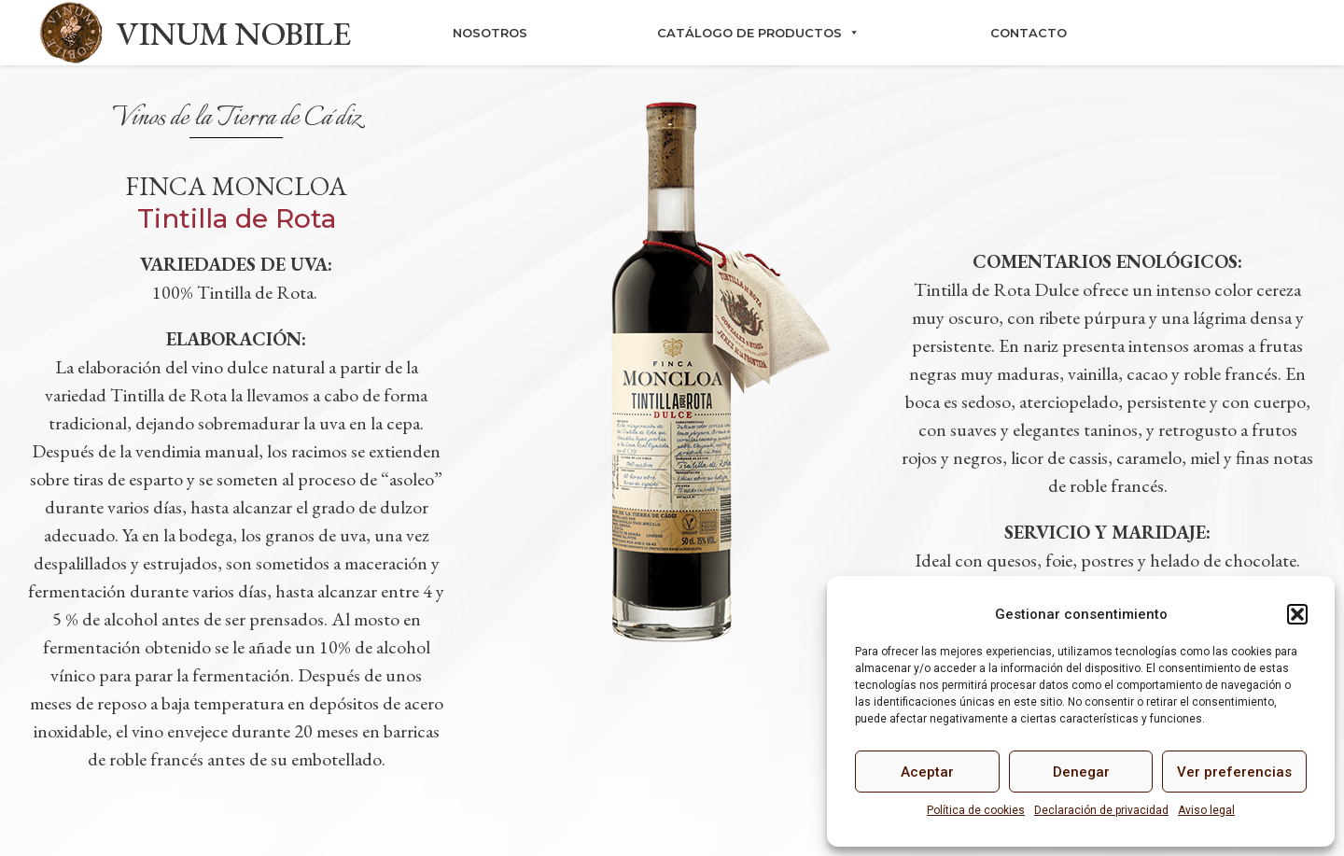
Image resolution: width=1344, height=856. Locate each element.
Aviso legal (1206, 810)
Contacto (1028, 32)
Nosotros (490, 32)
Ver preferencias (1234, 772)
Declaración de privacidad (1101, 810)
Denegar (1081, 772)
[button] (1297, 614)
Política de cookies (976, 810)
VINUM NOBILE (233, 33)
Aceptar (927, 772)
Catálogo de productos (758, 32)
